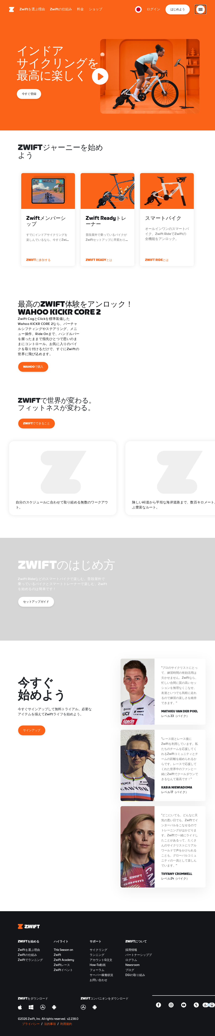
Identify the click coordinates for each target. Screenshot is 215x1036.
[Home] (12, 9)
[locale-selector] (138, 9)
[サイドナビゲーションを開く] (200, 9)
